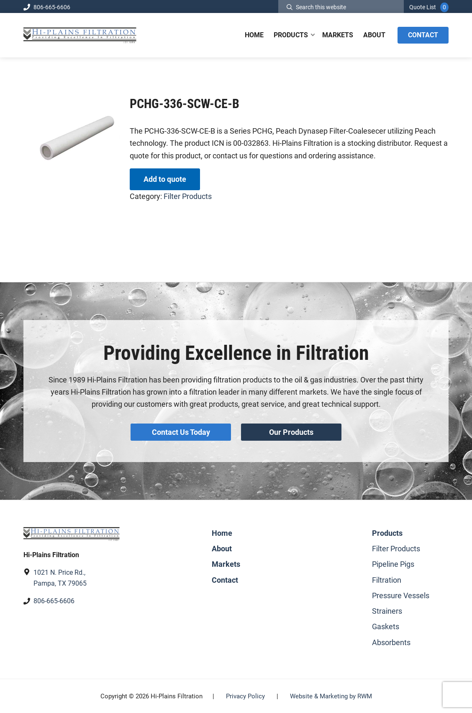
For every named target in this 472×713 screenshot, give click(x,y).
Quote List (422, 7)
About (222, 548)
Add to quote (165, 179)
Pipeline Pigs (393, 563)
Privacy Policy (245, 696)
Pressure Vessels (400, 595)
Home (222, 532)
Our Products (291, 431)
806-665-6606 (46, 7)
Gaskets (385, 626)
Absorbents (391, 641)
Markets (226, 563)
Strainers (387, 610)
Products (387, 532)
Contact (225, 579)
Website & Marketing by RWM (331, 696)
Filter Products (188, 196)
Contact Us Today (181, 431)
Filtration (386, 579)
